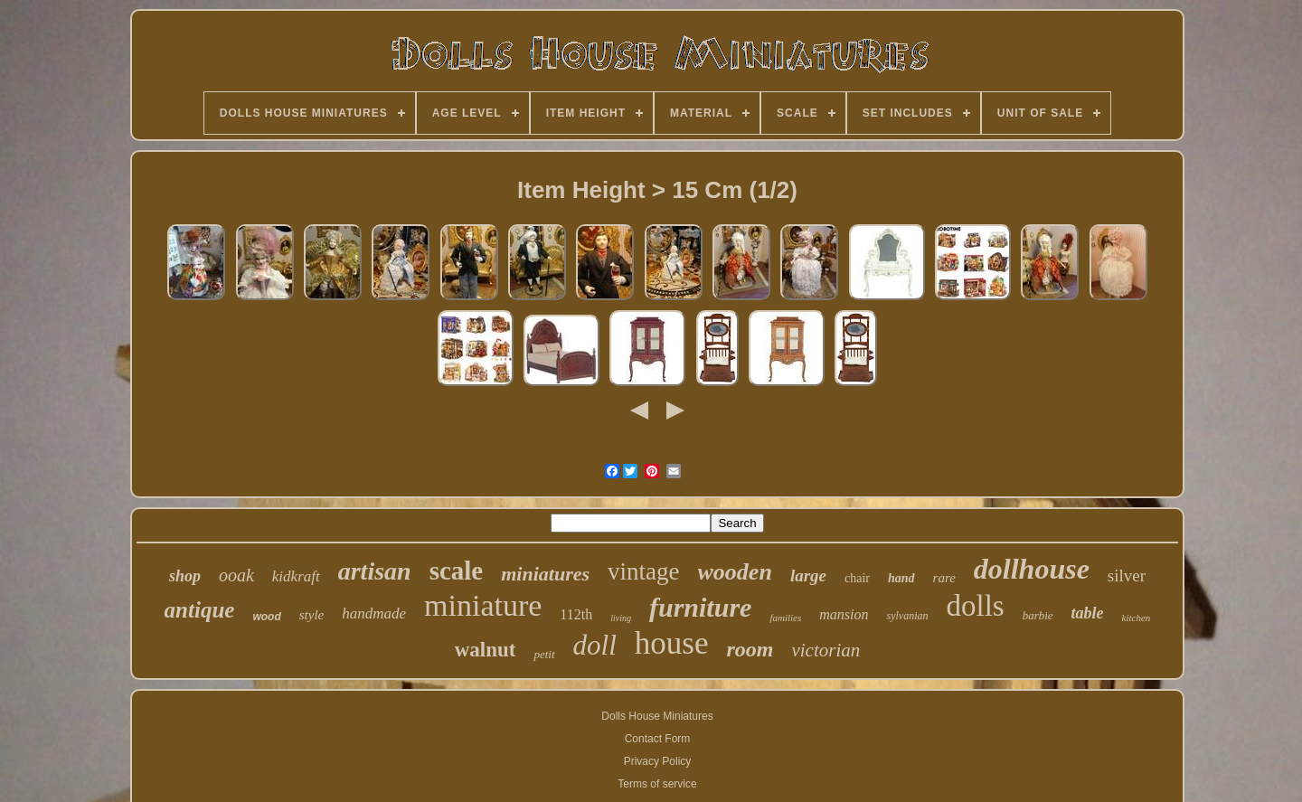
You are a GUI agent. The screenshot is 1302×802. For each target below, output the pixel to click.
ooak (236, 575)
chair (857, 578)
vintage (643, 571)
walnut (485, 649)
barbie (1038, 615)
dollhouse (1032, 568)
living (620, 618)
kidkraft (296, 576)
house (672, 643)
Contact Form (658, 738)
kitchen (1136, 617)
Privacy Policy (658, 761)
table (1087, 613)
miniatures (545, 573)
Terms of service (657, 784)
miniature (483, 605)
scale (456, 570)
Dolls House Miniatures (656, 716)
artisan (374, 571)
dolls (975, 606)
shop (185, 576)
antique (200, 610)
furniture (700, 607)
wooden (735, 572)
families (785, 617)
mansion (843, 614)
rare (944, 578)
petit (543, 654)
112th (576, 614)
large (808, 575)
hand (901, 578)
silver (1127, 575)
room (749, 649)
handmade (374, 613)
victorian (825, 650)
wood (266, 616)
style (312, 615)
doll (595, 645)
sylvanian (907, 615)
